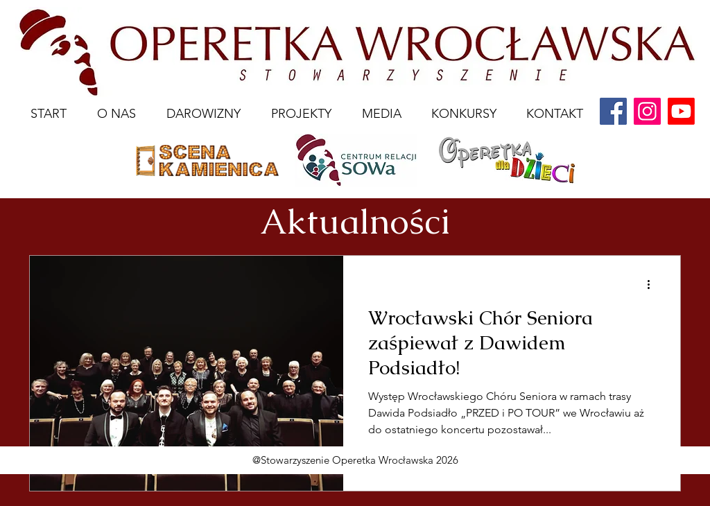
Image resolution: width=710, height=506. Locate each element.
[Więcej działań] (653, 284)
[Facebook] (613, 111)
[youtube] (681, 111)
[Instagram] (647, 111)
